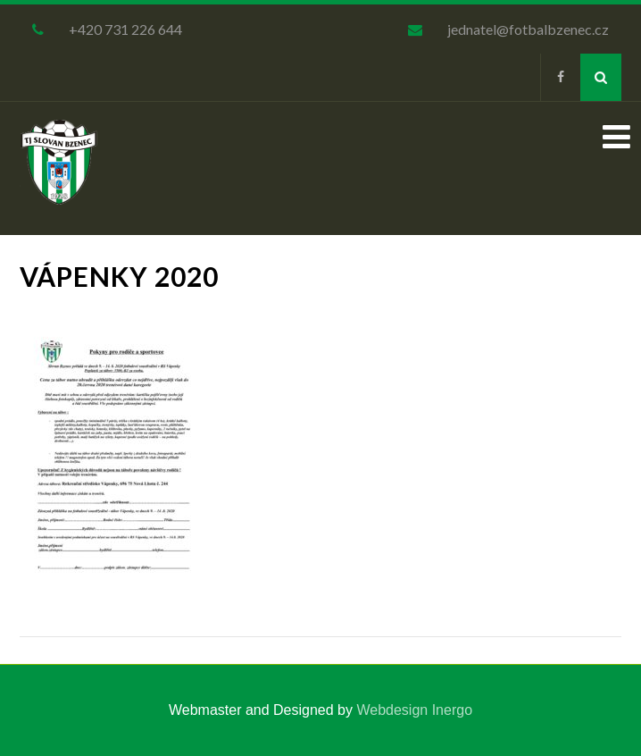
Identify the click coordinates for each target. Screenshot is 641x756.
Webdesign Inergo (414, 710)
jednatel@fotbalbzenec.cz (528, 29)
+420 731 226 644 (125, 29)
